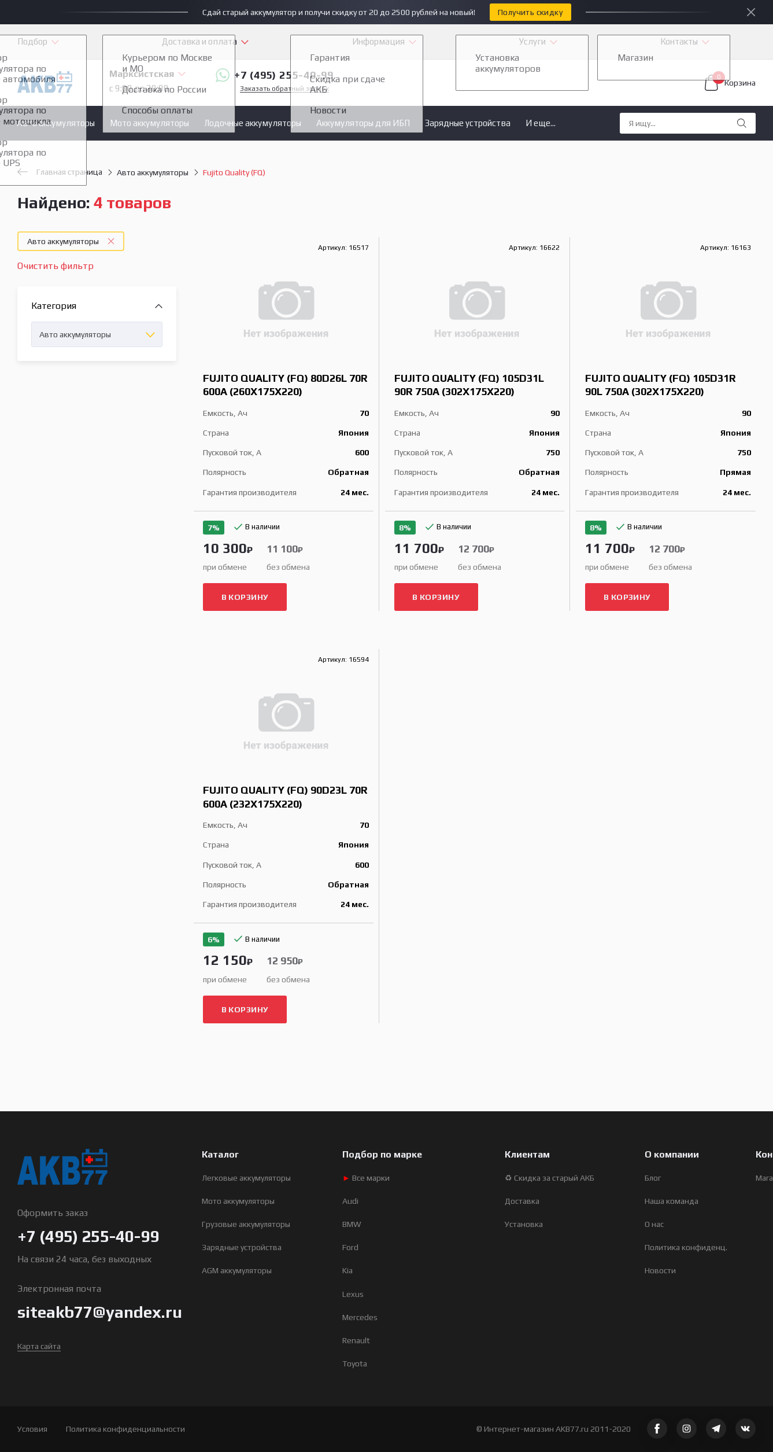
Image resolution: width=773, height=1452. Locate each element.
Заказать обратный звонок (284, 89)
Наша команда (671, 1201)
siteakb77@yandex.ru (99, 1312)
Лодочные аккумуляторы (252, 123)
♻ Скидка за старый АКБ (549, 1177)
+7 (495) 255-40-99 (275, 75)
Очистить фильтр (55, 265)
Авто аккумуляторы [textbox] (75, 334)
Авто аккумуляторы (56, 123)
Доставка (522, 1201)
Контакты (679, 41)
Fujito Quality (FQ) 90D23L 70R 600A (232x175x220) (285, 796)
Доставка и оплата (199, 41)
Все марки (366, 1177)
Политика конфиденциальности (125, 1428)
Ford (350, 1247)
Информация (378, 41)
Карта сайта (39, 1346)
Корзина (730, 83)
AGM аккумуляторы (237, 1270)
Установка (524, 1224)
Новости (660, 1270)
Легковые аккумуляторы (246, 1177)
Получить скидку (530, 12)
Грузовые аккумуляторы (246, 1224)
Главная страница (59, 171)
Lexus (353, 1294)
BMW (351, 1224)
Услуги (532, 41)
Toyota (354, 1363)
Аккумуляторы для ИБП (363, 123)
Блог (653, 1177)
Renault (356, 1340)
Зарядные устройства (468, 123)
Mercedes (360, 1317)
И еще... (541, 123)
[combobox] (96, 334)
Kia (347, 1270)
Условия (32, 1428)
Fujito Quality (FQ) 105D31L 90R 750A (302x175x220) (469, 384)
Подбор (32, 41)
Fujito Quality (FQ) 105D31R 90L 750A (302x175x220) (660, 384)
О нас (654, 1224)
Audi (350, 1201)
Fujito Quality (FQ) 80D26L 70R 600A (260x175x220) (285, 384)
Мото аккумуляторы (149, 123)
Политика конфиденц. (686, 1247)
